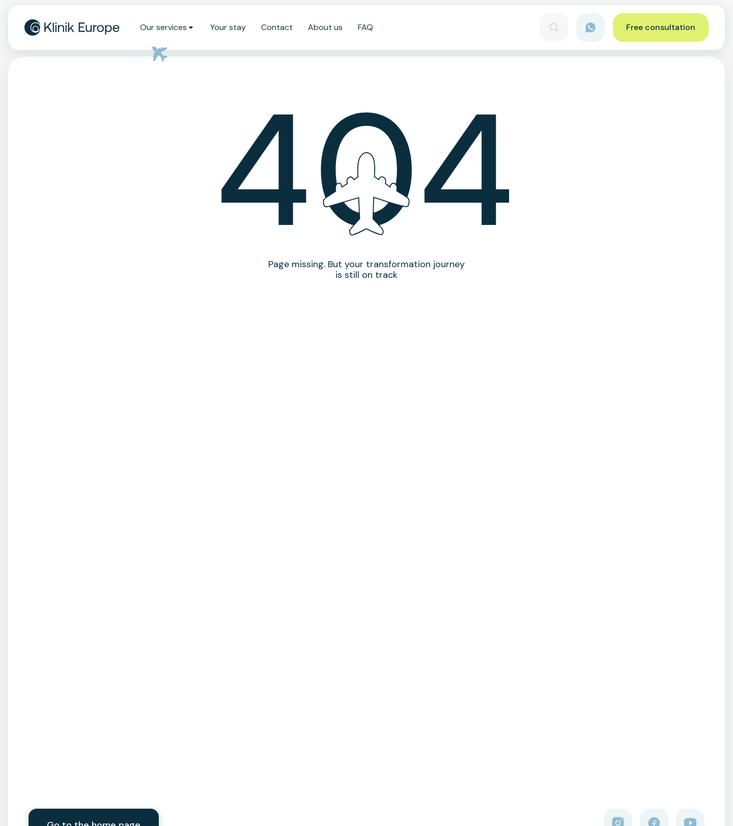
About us (325, 27)
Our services (167, 27)
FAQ (365, 27)
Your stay (228, 27)
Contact (277, 27)
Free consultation (660, 27)
